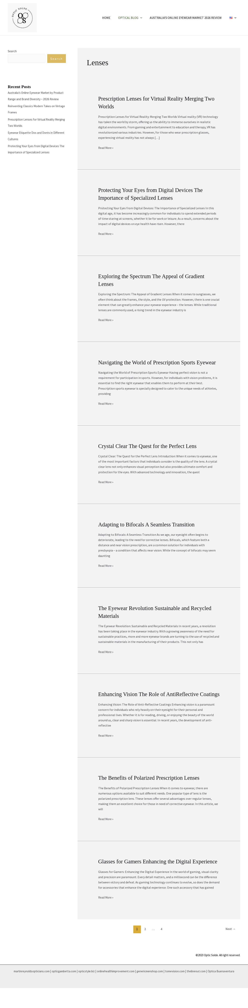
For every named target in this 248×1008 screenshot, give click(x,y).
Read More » (106, 147)
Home (112, 18)
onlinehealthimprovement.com (125, 991)
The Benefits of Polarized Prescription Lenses (151, 790)
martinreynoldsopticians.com (33, 991)
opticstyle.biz (93, 991)
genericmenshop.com (163, 991)
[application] (144, 18)
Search (12, 51)
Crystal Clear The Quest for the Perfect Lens (150, 452)
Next (229, 949)
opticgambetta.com (68, 991)
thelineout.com (213, 991)
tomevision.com (190, 991)
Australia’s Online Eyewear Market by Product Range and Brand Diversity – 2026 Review (35, 99)
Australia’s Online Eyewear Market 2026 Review (188, 18)
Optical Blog (134, 18)
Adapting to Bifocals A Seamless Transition (149, 530)
